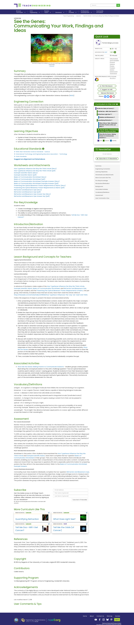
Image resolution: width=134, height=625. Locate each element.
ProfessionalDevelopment (86, 11)
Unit (106, 52)
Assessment (99, 195)
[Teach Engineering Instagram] (103, 619)
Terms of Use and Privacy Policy (111, 623)
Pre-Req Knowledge (101, 180)
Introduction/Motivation (102, 183)
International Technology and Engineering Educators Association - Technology (40, 154)
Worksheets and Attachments (104, 175)
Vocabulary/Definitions (102, 192)
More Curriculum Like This (103, 177)
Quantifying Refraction (105, 120)
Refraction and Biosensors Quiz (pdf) (27, 192)
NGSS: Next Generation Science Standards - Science (32, 152)
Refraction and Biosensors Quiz (75, 288)
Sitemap (109, 616)
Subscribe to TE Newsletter (80, 500)
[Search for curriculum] (118, 5)
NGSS (72, 95)
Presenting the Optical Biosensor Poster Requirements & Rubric (60, 290)
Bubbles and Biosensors (107, 117)
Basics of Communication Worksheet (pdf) (29, 179)
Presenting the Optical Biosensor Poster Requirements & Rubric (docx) (40, 185)
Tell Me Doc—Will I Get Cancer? (107, 111)
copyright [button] (51, 66)
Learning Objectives (101, 172)
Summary (98, 166)
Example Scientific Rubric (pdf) (25, 175)
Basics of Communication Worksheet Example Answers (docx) (37, 181)
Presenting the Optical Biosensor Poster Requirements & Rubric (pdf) (39, 188)
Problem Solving (112, 69)
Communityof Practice (99, 11)
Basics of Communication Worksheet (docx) (30, 177)
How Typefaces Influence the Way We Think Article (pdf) (35, 171)
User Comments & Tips (102, 198)
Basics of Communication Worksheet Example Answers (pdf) (36, 183)
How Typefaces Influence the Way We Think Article (65, 286)
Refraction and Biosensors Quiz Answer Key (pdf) (32, 196)
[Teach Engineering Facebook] (99, 619)
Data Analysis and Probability (114, 59)
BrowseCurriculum (20, 11)
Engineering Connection (102, 169)
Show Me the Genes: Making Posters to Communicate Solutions (107, 135)
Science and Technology (113, 72)
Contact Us (100, 616)
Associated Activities (101, 189)
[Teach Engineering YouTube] (95, 619)
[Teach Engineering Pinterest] (111, 619)
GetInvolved (72, 11)
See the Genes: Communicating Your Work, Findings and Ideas (108, 130)
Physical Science (112, 63)
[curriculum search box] (104, 5)
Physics (112, 66)
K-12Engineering (35, 11)
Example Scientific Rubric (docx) (26, 173)
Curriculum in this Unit (106, 104)
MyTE (117, 620)
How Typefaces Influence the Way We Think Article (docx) (35, 169)
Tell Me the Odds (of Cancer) (105, 108)
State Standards (20, 156)
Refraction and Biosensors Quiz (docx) (28, 190)
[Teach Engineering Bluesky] (107, 619)
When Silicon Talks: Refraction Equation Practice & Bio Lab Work (108, 124)
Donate (117, 616)
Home (85, 616)
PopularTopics (47, 11)
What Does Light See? (105, 114)
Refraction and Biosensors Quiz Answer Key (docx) (32, 194)
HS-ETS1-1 (113, 78)
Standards (59, 12)
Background (99, 186)
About (92, 616)
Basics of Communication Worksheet (46, 288)
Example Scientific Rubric (23, 288)
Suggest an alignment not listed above (29, 159)
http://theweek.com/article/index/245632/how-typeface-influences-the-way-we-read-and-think (50, 295)
